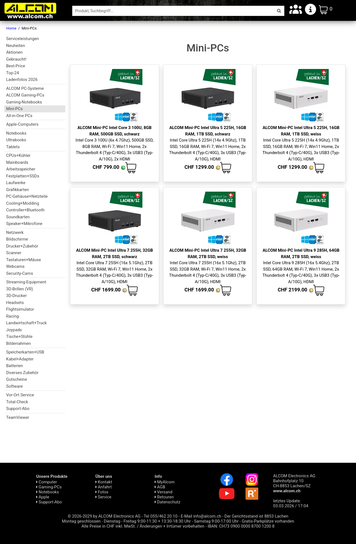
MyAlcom (165, 481)
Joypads (14, 329)
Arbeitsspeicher (20, 169)
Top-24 (12, 72)
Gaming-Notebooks (24, 102)
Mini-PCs (14, 108)
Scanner (13, 252)
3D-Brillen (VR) (19, 288)
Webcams (15, 266)
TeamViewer (17, 417)
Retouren (164, 497)
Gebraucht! (16, 59)
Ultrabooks (16, 139)
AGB (160, 486)
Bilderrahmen (18, 343)
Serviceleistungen (22, 38)
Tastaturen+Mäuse (23, 259)
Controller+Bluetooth (25, 209)
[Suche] (173, 11)
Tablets (13, 146)
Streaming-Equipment (26, 282)
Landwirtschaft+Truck (26, 322)
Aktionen (14, 52)
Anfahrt (103, 486)
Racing (12, 316)
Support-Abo (17, 408)
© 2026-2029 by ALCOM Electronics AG (104, 516)
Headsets (15, 302)
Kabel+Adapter (20, 359)
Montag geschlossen (81, 521)
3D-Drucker (16, 295)
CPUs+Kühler (18, 155)
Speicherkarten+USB (25, 352)
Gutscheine (16, 379)
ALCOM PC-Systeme (25, 88)
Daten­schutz (167, 502)
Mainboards (17, 162)
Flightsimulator (20, 309)
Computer (46, 481)
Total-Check (17, 401)
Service (103, 497)
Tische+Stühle (19, 336)
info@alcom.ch (207, 516)
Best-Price (15, 65)
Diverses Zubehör (22, 372)
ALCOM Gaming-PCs (25, 95)
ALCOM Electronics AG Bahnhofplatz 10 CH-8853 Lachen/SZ (294, 483)
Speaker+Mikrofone (24, 223)
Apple (42, 497)
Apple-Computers (22, 124)
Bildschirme (17, 239)
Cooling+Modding (22, 203)
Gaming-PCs (49, 486)
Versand (163, 491)
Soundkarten (18, 216)
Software (14, 386)
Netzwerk (15, 232)
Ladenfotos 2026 (22, 79)
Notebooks (16, 133)
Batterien (14, 365)
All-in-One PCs (19, 115)
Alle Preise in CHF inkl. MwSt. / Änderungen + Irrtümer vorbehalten (142, 526)
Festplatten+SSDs (22, 176)
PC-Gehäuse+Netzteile (27, 196)
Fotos (101, 491)
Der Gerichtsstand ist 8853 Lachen (256, 516)
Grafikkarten (17, 189)
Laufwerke (15, 182)
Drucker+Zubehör (22, 246)
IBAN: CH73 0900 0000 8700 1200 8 (241, 526)
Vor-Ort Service (20, 394)
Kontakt (103, 481)
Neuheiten (15, 45)
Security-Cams (19, 273)
